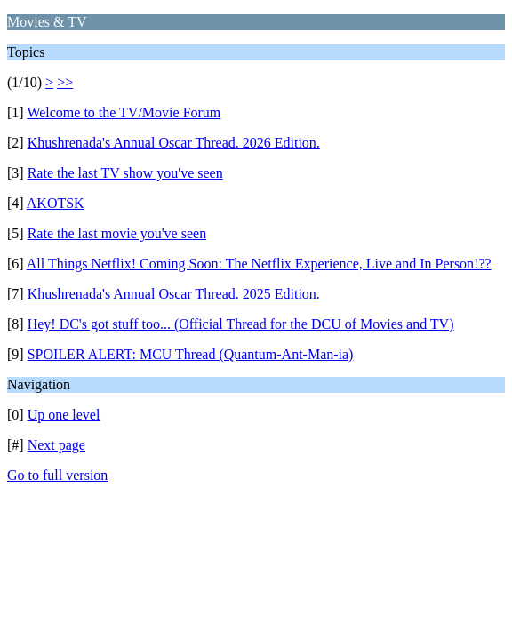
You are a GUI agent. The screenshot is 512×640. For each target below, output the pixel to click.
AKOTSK (55, 203)
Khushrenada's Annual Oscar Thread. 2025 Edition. (174, 293)
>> (65, 82)
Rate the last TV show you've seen (125, 172)
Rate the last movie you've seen (117, 233)
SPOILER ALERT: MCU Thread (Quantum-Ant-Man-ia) (191, 354)
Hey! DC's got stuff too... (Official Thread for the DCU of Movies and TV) (241, 324)
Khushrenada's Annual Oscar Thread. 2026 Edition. (174, 142)
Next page (56, 444)
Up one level (64, 414)
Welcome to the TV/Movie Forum (123, 112)
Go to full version (57, 475)
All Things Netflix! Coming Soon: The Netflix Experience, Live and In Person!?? (259, 263)
